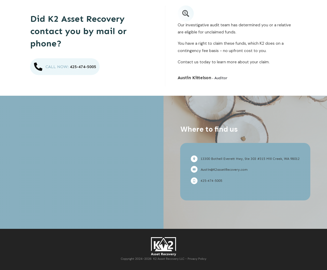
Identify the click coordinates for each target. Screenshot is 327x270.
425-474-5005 (83, 66)
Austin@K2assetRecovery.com (224, 170)
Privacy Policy (197, 259)
